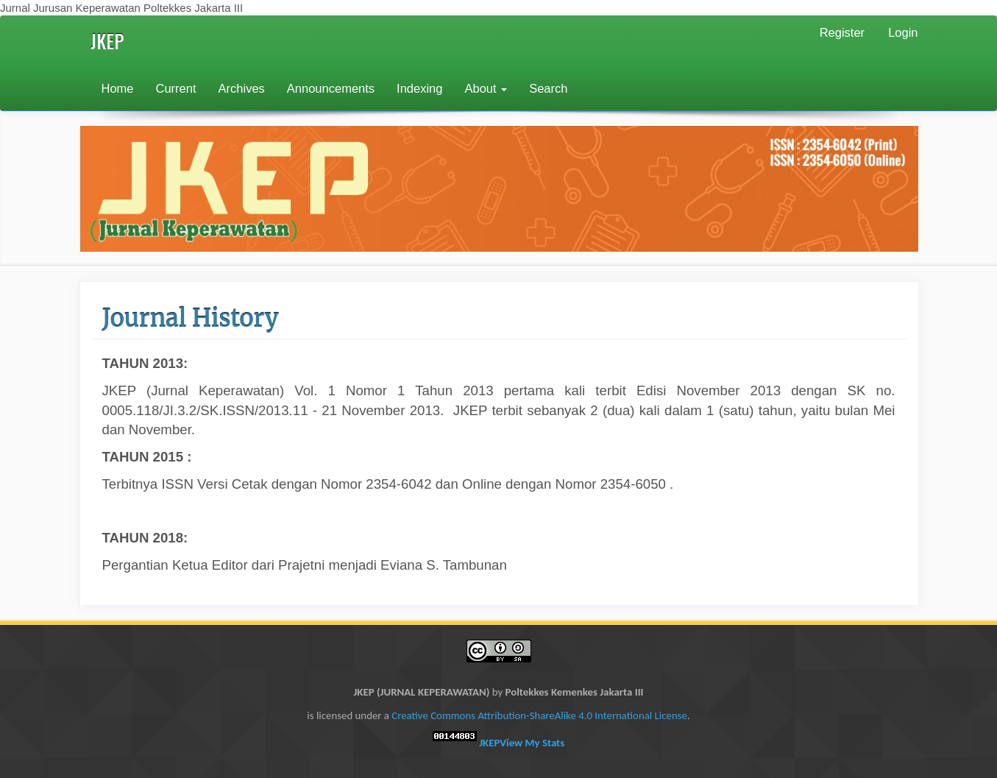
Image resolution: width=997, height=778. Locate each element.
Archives (242, 88)
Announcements (331, 88)
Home (118, 88)
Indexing (419, 88)
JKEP (107, 40)
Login (903, 32)
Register (842, 32)
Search (548, 88)
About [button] (485, 88)
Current (176, 88)
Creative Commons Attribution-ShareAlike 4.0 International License (539, 715)
